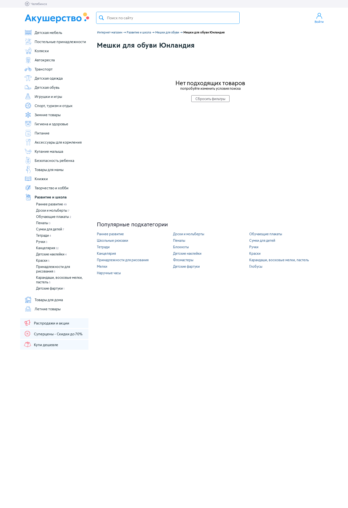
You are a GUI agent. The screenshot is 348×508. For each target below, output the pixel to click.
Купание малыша (43, 151)
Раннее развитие (51, 204)
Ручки (41, 242)
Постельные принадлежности (55, 41)
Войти (319, 18)
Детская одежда (43, 78)
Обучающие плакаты (53, 217)
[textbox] (168, 18)
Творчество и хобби (46, 188)
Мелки (102, 266)
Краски (43, 260)
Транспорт (38, 69)
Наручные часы (109, 273)
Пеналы (43, 223)
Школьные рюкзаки (112, 240)
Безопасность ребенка (49, 160)
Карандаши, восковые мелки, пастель (279, 260)
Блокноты (181, 247)
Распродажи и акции (46, 323)
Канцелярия (47, 248)
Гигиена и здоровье (46, 124)
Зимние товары (42, 115)
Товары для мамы (43, 169)
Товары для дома (43, 300)
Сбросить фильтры (210, 99)
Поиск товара (101, 18)
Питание (37, 133)
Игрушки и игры (43, 96)
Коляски (36, 51)
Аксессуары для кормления (53, 142)
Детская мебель (43, 32)
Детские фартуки (50, 288)
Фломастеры (183, 260)
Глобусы (255, 266)
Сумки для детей (50, 229)
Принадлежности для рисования (123, 260)
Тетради (43, 235)
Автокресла (39, 60)
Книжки (36, 179)
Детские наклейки (51, 254)
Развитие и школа (45, 197)
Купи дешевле (41, 344)
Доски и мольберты (52, 210)
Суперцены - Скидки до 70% (53, 333)
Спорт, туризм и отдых (48, 105)
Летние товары (42, 309)
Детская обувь (42, 87)
